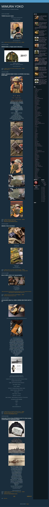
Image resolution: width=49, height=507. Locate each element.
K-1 (35, 125)
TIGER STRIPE (25, 270)
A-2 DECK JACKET (6, 492)
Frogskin (36, 116)
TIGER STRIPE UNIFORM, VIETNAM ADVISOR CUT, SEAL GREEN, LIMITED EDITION (43, 23)
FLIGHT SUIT (37, 114)
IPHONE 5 (36, 121)
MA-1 (35, 140)
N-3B (35, 149)
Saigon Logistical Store (19, 121)
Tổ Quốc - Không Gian (38, 166)
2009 (43, 201)
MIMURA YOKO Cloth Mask (8, 226)
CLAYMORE (9, 220)
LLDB (35, 134)
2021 (43, 187)
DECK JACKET (6, 270)
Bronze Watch (6, 412)
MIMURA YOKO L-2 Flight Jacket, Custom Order (43, 80)
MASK (15, 220)
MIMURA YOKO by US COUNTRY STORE (37, 186)
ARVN (36, 91)
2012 (43, 198)
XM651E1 (36, 178)
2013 (43, 197)
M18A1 (13, 220)
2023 (43, 181)
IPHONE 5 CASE (37, 122)
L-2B (35, 131)
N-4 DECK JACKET (38, 150)
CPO (35, 105)
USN (20, 412)
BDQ (35, 96)
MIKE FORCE (37, 143)
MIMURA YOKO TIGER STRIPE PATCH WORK (42, 67)
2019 (43, 189)
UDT (35, 167)
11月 (44, 182)
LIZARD (36, 133)
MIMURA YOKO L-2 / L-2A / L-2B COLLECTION (43, 38)
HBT (35, 117)
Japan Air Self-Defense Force (39, 123)
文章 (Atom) (5, 498)
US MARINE (36, 169)
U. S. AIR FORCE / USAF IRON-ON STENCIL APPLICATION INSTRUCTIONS (42, 32)
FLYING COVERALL (38, 115)
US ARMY (36, 168)
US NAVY (17, 412)
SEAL (35, 160)
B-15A (36, 95)
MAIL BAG (36, 141)
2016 (43, 193)
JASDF (36, 124)
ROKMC (36, 158)
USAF (36, 173)
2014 (43, 196)
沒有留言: (22, 42)
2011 (43, 200)
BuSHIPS (9, 412)
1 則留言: (22, 294)
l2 (9, 69)
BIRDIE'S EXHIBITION (38, 98)
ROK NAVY (36, 157)
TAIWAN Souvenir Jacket (8, 16)
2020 (43, 188)
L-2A (35, 130)
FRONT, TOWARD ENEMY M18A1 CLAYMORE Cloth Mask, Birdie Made (43, 59)
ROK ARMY (36, 156)
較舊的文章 (29, 496)
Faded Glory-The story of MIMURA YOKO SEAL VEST (42, 51)
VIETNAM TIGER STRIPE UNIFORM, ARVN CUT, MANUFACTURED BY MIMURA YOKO (43, 45)
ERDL (36, 109)
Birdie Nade (5, 220)
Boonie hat (36, 99)
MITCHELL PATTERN (18, 270)
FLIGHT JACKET (6, 69)
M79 (35, 139)
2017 (43, 192)
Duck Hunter (10, 270)
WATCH (22, 412)
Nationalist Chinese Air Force (12, 295)
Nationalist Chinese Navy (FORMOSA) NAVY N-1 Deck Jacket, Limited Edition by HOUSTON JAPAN (16, 419)
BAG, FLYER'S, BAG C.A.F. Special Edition (12, 275)
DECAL (36, 106)
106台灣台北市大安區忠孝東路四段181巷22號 (10, 221)
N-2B (35, 148)
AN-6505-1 (36, 90)
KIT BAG (36, 126)
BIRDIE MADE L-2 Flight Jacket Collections (12, 46)
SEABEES (36, 159)
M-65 (35, 135)
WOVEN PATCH (37, 177)
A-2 (35, 88)
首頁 (14, 496)
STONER (36, 161)
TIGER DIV (36, 164)
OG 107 (36, 152)
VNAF (36, 175)
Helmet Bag (5, 295)
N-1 (22, 270)
